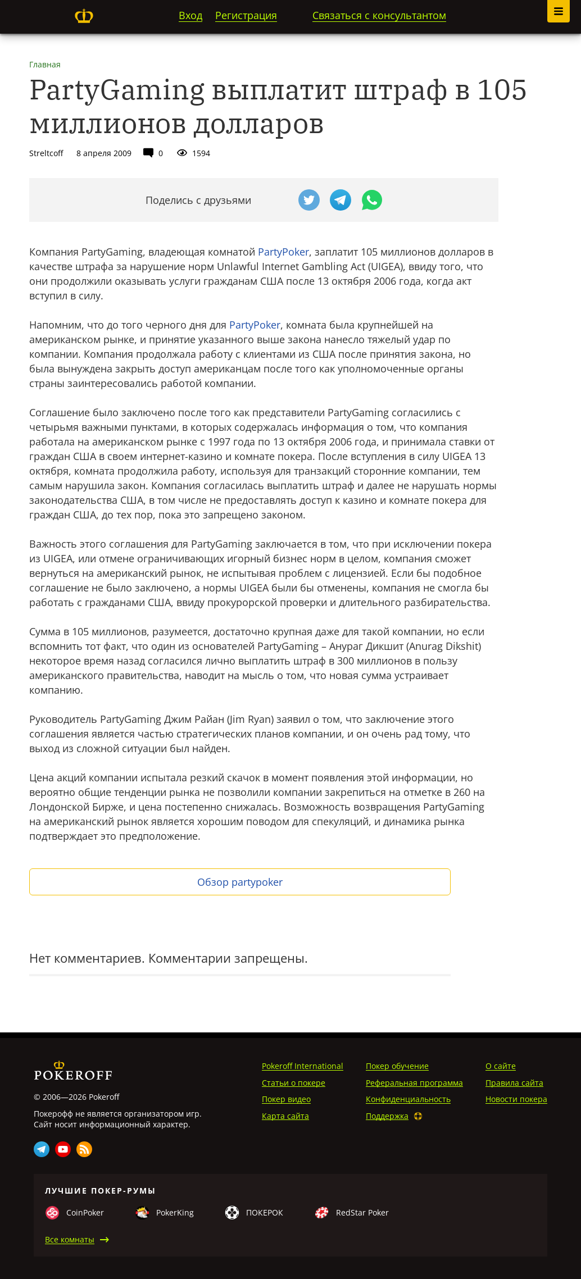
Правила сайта (514, 1082)
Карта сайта (285, 1115)
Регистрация (246, 15)
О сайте (500, 1065)
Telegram (41, 1149)
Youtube (63, 1149)
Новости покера (516, 1099)
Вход (190, 15)
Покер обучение (397, 1065)
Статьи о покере (293, 1082)
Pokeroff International (302, 1065)
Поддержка (387, 1115)
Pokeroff (83, 15)
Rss (84, 1149)
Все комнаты (69, 1239)
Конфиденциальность (408, 1099)
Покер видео (286, 1099)
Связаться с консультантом (379, 15)
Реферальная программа (414, 1082)
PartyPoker (283, 251)
